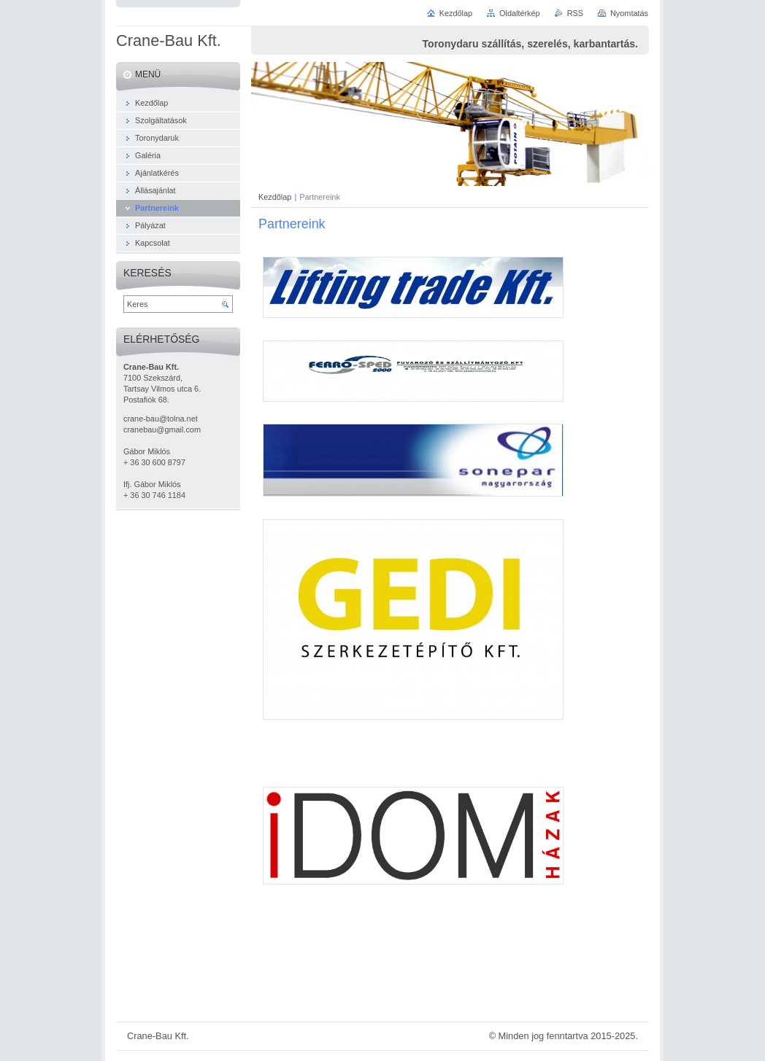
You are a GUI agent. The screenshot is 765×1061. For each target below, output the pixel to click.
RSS (575, 13)
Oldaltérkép (519, 13)
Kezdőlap (274, 197)
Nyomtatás (629, 13)
